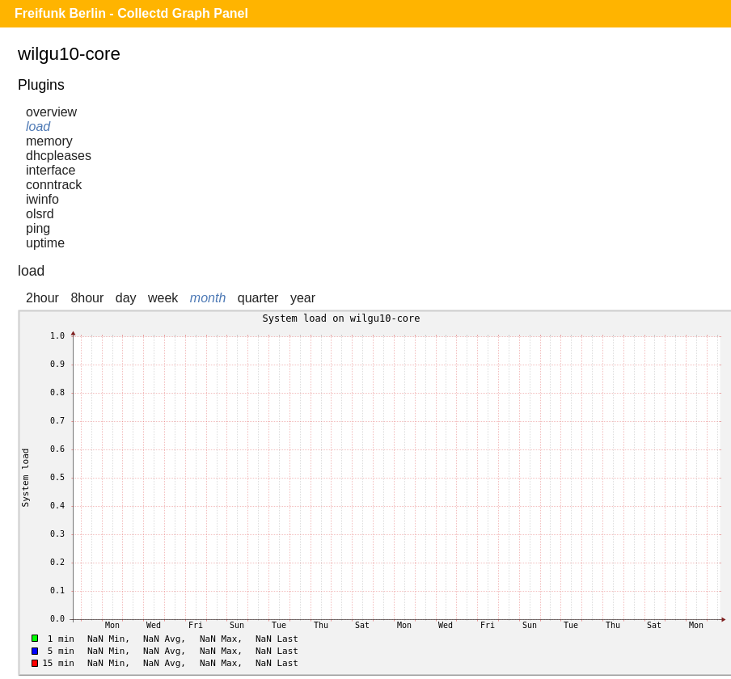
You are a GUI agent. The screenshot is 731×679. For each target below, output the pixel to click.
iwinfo (42, 199)
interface (50, 170)
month (208, 298)
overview (51, 112)
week (163, 298)
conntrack (54, 185)
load (38, 126)
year (302, 298)
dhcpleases (58, 155)
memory (49, 141)
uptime (45, 243)
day (126, 298)
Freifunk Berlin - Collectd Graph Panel (131, 13)
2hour (42, 298)
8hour (87, 298)
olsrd (40, 214)
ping (38, 228)
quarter (258, 298)
